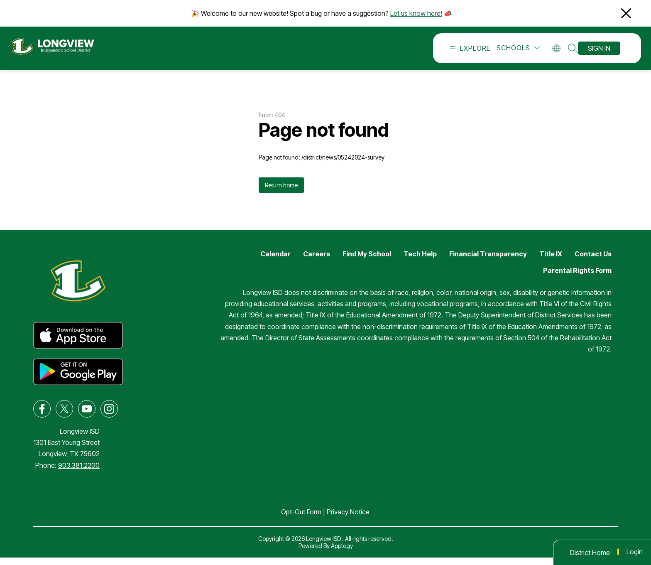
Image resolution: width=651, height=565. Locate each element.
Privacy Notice (348, 519)
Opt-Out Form (301, 519)
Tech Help (420, 261)
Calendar (275, 261)
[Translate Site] (559, 52)
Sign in (599, 52)
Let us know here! (416, 13)
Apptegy (342, 553)
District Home (590, 552)
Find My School (367, 261)
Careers (316, 261)
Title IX (550, 261)
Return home (281, 192)
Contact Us (593, 261)
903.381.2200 (79, 473)
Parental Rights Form (577, 278)
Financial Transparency (488, 261)
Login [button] (635, 551)
